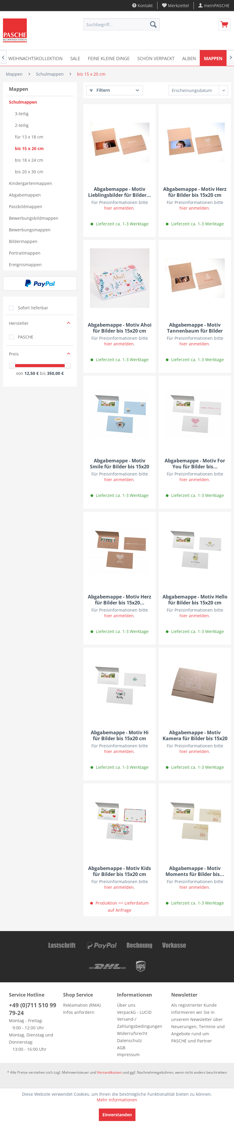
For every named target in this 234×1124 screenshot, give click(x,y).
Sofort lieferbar (33, 308)
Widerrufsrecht (132, 1033)
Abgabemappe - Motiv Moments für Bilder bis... (195, 871)
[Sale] (75, 58)
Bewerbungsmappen (30, 230)
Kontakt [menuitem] (142, 5)
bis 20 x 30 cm (29, 171)
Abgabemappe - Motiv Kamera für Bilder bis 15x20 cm (195, 735)
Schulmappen (23, 102)
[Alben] (189, 58)
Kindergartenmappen (30, 183)
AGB (121, 1047)
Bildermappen (23, 241)
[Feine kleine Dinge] (108, 58)
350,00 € (55, 373)
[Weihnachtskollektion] (35, 58)
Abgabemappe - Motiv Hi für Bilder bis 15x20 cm (120, 735)
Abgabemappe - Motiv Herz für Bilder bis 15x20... (119, 600)
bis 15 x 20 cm (29, 148)
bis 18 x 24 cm (29, 160)
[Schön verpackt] (155, 58)
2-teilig (22, 125)
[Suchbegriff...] (121, 24)
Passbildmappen (25, 206)
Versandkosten (109, 1072)
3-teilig (22, 113)
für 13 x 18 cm (29, 137)
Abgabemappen (25, 195)
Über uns (126, 1005)
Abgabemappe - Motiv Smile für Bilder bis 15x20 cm (119, 464)
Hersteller (19, 323)
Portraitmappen (24, 253)
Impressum (128, 1054)
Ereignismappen (25, 264)
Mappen (18, 89)
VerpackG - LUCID (134, 1012)
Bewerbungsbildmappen (33, 218)
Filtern (100, 90)
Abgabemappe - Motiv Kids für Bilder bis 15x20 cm (119, 871)
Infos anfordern (78, 1012)
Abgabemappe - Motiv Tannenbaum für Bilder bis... (195, 328)
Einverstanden (117, 1114)
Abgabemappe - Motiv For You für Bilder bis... (195, 464)
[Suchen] (153, 24)
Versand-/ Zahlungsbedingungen (139, 1022)
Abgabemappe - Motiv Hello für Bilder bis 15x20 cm (195, 600)
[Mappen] (213, 58)
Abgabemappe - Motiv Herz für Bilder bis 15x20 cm (195, 192)
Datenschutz (129, 1040)
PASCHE (25, 337)
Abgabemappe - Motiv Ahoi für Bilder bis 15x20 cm (120, 328)
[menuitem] (175, 5)
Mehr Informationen (117, 1100)
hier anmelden (119, 208)
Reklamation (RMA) (82, 1005)
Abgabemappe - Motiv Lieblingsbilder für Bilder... (119, 192)
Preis (14, 354)
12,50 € (32, 373)
